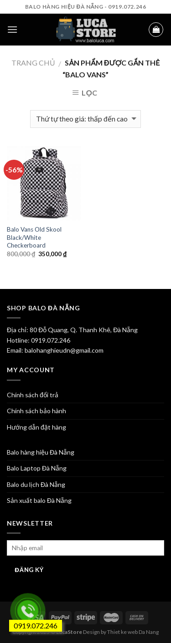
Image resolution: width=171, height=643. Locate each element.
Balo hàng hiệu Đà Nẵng (40, 452)
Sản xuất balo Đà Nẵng (39, 500)
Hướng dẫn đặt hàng (36, 427)
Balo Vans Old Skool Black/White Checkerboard (34, 237)
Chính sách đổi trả (32, 395)
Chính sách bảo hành (36, 411)
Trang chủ (33, 62)
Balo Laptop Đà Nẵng (37, 468)
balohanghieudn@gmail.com (63, 350)
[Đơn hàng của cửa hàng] (85, 119)
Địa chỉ (16, 330)
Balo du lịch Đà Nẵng (36, 484)
